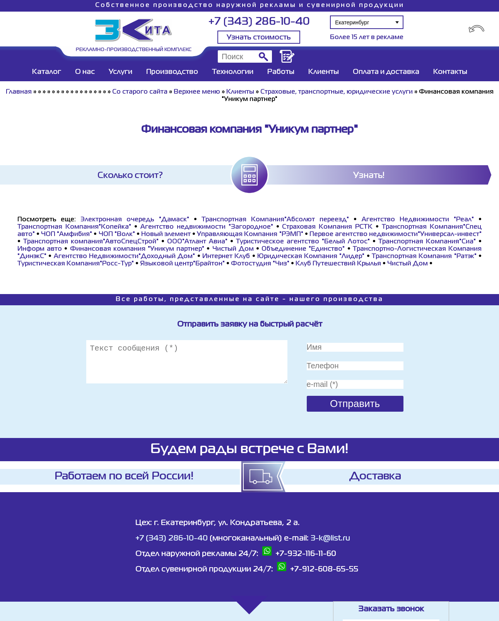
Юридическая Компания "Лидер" (311, 256)
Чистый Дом (233, 249)
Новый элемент (166, 234)
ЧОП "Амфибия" (66, 234)
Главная (19, 92)
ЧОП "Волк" (117, 234)
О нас (85, 72)
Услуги (120, 72)
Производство (172, 72)
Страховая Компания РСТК (327, 227)
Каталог (46, 72)
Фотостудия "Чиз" (260, 264)
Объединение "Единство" (303, 249)
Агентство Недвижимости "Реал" (418, 219)
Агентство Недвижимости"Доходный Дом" (124, 256)
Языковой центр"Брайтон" (182, 264)
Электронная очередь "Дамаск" (134, 219)
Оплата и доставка (386, 72)
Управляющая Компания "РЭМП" (250, 234)
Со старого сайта (139, 92)
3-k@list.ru (330, 538)
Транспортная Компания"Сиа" (427, 242)
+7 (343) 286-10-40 (259, 22)
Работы (280, 72)
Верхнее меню (197, 92)
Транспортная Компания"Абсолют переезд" (275, 219)
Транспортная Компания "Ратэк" (424, 256)
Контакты (450, 72)
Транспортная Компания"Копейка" (74, 227)
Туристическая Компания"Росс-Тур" (75, 264)
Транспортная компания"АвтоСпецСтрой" (91, 242)
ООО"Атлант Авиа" (197, 242)
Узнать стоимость (259, 37)
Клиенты (323, 72)
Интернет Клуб (226, 256)
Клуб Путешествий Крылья (338, 264)
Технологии (232, 72)
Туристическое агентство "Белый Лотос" (303, 242)
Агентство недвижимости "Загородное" (206, 227)
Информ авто (39, 249)
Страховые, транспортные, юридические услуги (336, 92)
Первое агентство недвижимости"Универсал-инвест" (395, 234)
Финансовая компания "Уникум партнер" (137, 249)
